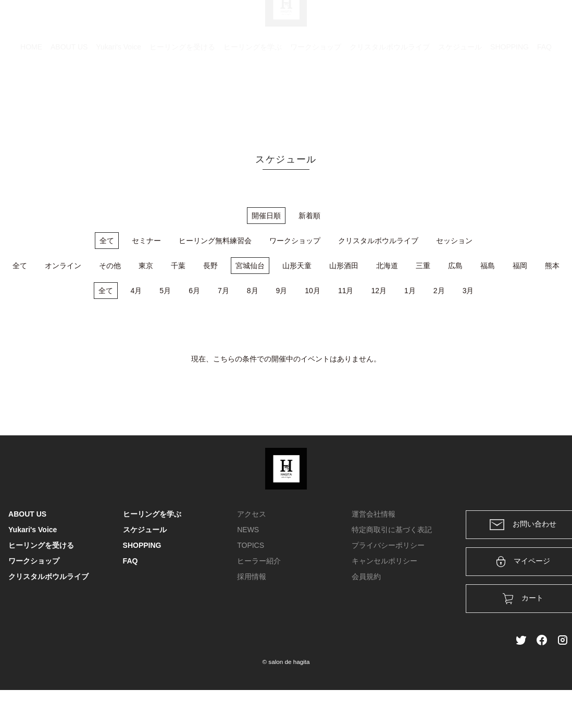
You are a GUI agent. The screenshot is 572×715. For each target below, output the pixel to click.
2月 (439, 290)
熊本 (552, 265)
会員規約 (366, 576)
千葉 (178, 265)
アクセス (251, 514)
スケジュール (460, 96)
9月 (282, 290)
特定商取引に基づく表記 (392, 529)
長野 (210, 265)
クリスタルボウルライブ (390, 96)
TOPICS (250, 545)
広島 (455, 265)
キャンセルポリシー (384, 561)
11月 (346, 290)
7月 (223, 290)
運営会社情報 (373, 514)
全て (107, 240)
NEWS (248, 529)
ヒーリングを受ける (182, 96)
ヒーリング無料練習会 (215, 240)
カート (450, 22)
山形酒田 (343, 265)
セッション (454, 240)
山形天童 (297, 265)
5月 (165, 290)
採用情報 (251, 576)
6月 (194, 290)
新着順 (309, 215)
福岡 (520, 265)
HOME (31, 96)
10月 (312, 290)
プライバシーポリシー (388, 545)
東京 (146, 265)
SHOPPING (509, 96)
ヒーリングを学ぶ (252, 96)
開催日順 (266, 215)
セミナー (146, 240)
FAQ (544, 96)
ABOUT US (69, 96)
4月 (136, 290)
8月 (252, 290)
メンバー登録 (545, 22)
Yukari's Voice (118, 96)
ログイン (493, 22)
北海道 (387, 265)
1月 (410, 290)
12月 (379, 290)
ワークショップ (315, 96)
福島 (487, 265)
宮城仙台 (250, 265)
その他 (110, 265)
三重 (423, 265)
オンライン (63, 265)
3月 (468, 290)
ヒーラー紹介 (259, 561)
